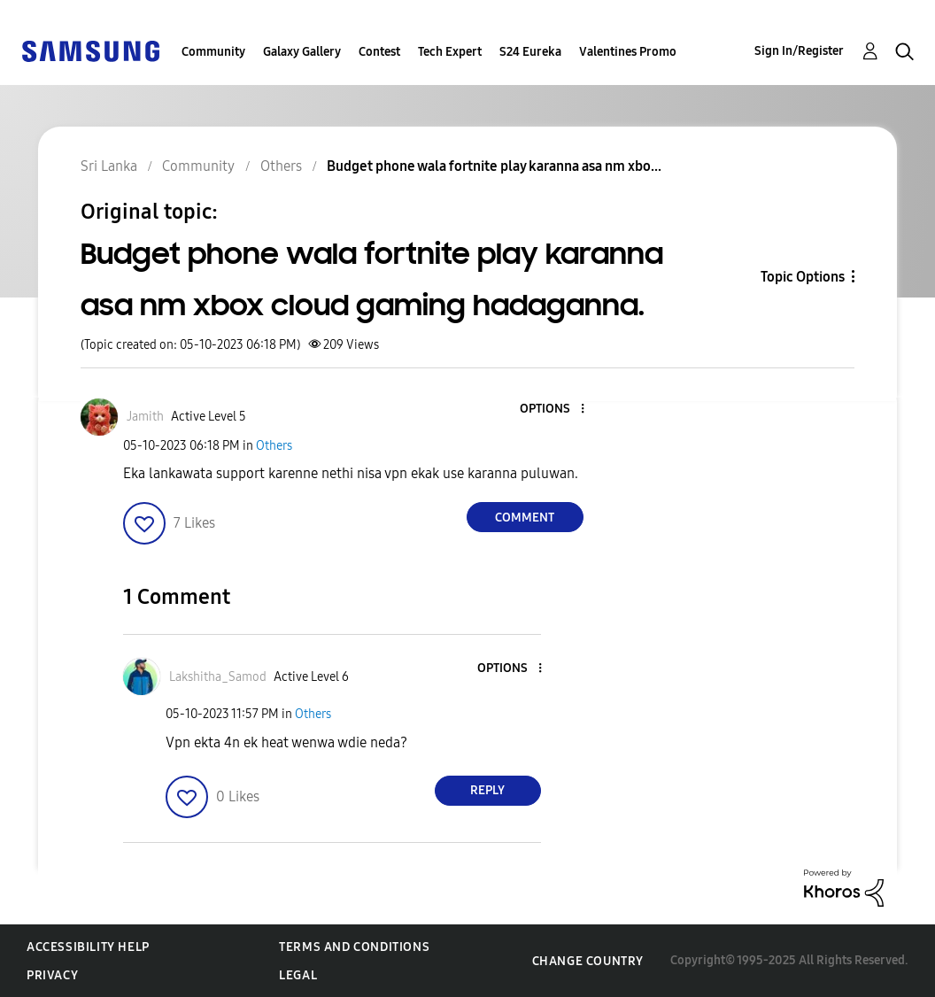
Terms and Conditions (354, 946)
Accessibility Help (88, 946)
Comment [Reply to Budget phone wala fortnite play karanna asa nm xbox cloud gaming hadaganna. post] (524, 517)
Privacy (52, 975)
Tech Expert (450, 51)
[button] (552, 409)
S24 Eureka (530, 51)
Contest (379, 51)
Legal (298, 975)
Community (213, 51)
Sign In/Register (799, 50)
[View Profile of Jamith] (145, 416)
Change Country (588, 961)
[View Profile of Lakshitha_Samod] (218, 676)
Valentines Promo (627, 51)
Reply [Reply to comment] (487, 790)
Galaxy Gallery (302, 51)
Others (274, 445)
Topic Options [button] (803, 276)
